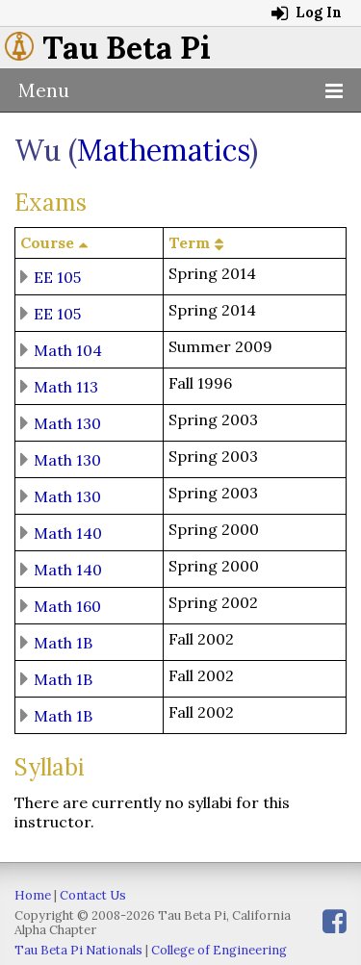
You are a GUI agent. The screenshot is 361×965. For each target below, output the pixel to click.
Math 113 (66, 385)
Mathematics (163, 150)
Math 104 (68, 349)
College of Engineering (219, 950)
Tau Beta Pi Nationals (78, 950)
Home (32, 895)
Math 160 (67, 605)
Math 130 (67, 422)
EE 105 (57, 276)
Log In (306, 12)
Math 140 (68, 532)
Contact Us (93, 895)
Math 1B (63, 641)
